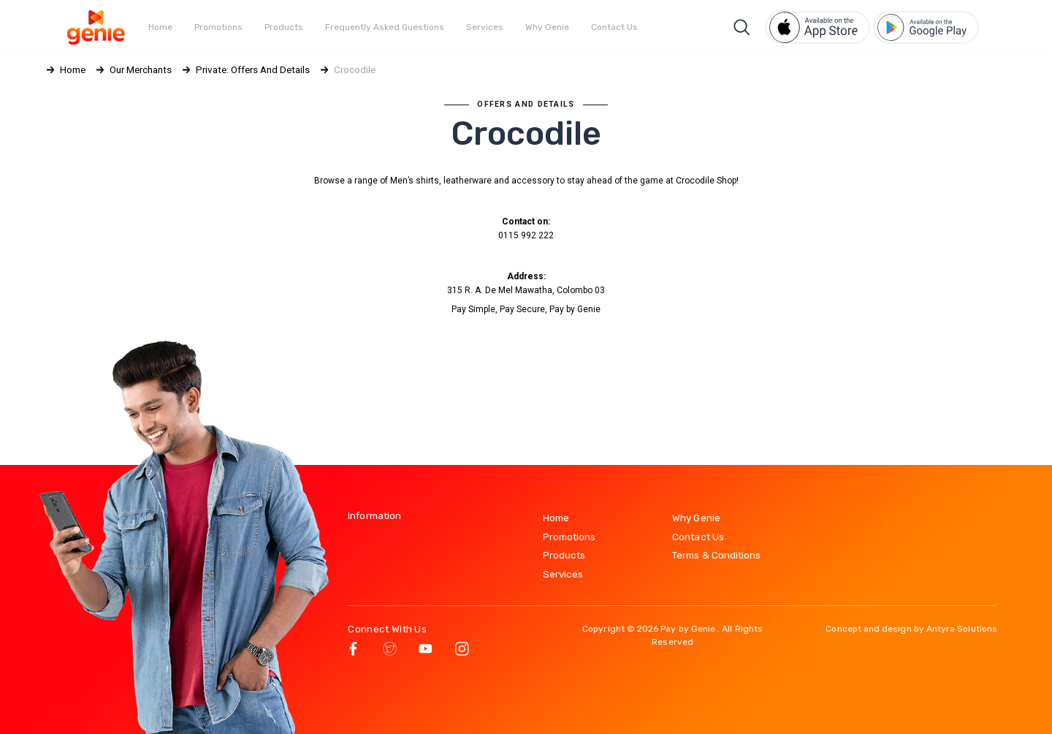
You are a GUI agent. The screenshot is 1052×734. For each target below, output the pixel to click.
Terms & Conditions (716, 555)
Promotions (218, 27)
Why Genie (547, 27)
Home (160, 27)
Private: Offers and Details (253, 69)
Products (283, 27)
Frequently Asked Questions (384, 27)
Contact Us (614, 27)
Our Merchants (141, 69)
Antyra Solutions (961, 629)
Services (484, 27)
